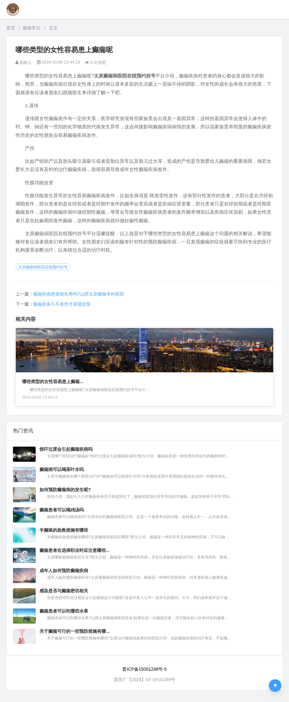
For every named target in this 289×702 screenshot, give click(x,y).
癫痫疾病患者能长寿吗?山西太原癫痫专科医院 (78, 293)
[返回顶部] (275, 685)
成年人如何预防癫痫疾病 (63, 570)
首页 (10, 27)
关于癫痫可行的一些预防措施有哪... (74, 631)
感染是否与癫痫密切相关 (63, 590)
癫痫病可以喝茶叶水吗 (61, 469)
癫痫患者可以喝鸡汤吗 (61, 509)
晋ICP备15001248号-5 (144, 669)
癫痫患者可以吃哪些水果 (63, 610)
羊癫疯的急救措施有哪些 (63, 530)
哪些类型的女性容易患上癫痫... (52, 381)
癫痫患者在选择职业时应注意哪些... (74, 550)
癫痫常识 (31, 27)
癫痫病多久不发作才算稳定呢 (62, 304)
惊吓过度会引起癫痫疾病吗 (66, 449)
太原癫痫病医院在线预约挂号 (43, 267)
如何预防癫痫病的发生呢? (65, 489)
